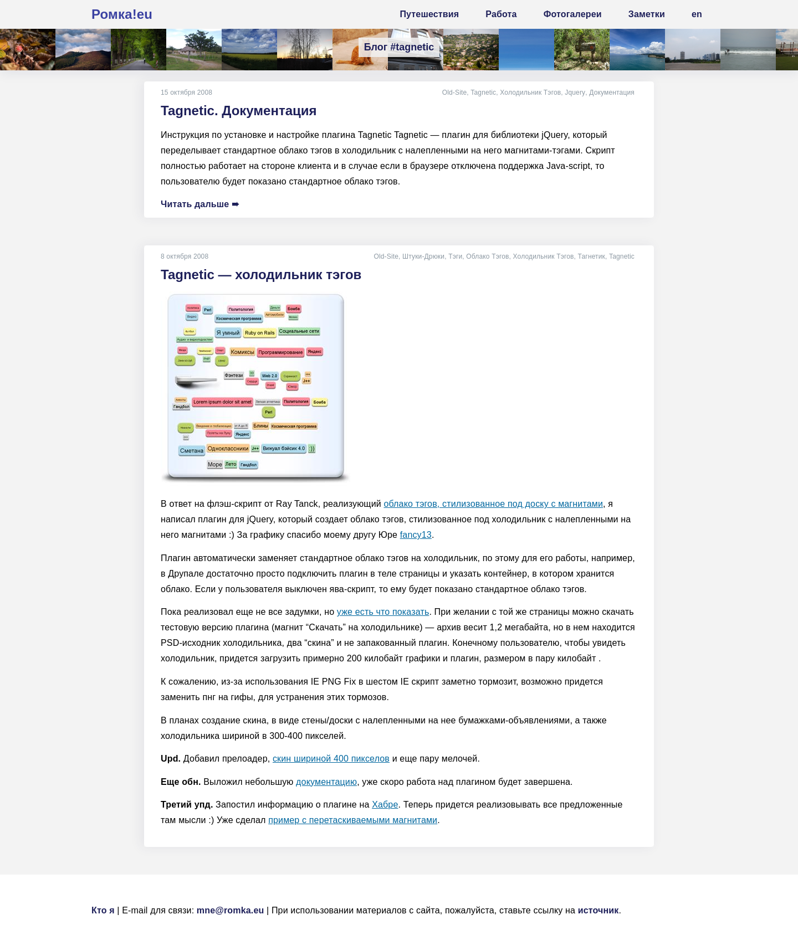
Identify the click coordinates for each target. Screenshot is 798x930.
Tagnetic (484, 92)
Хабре (385, 804)
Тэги (455, 256)
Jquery (575, 92)
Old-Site (455, 92)
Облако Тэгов (487, 256)
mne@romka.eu (230, 910)
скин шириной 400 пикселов (331, 758)
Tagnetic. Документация (239, 110)
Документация (612, 92)
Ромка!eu (121, 14)
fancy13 (416, 534)
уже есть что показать (383, 611)
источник (598, 910)
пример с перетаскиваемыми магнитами (352, 820)
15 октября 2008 (186, 92)
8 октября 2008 (184, 256)
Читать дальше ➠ (200, 204)
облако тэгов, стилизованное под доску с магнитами (493, 503)
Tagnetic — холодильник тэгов (261, 274)
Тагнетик (591, 256)
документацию (326, 782)
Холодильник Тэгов (530, 92)
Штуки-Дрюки (423, 256)
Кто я (103, 910)
